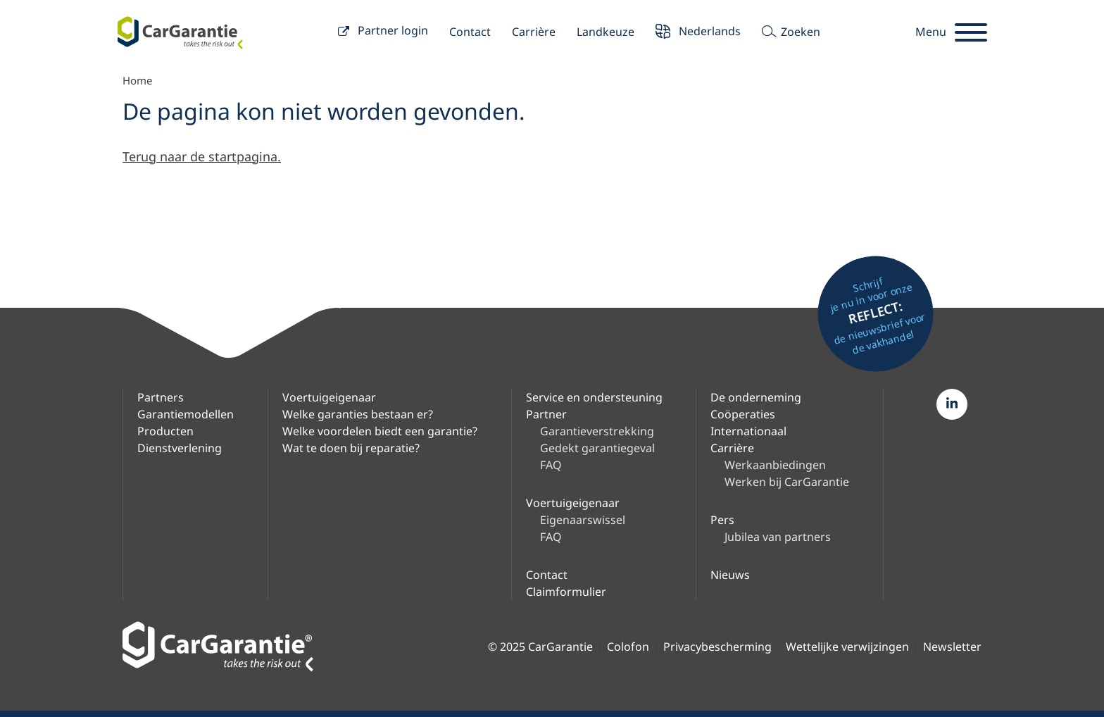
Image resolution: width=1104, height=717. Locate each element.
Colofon (628, 647)
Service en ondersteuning (594, 397)
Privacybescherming (717, 647)
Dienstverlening (179, 448)
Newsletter (952, 647)
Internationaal (748, 431)
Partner (546, 414)
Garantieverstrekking (597, 431)
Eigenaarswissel (582, 520)
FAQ (551, 465)
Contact (470, 31)
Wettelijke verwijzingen (847, 647)
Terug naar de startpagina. (202, 156)
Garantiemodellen (185, 414)
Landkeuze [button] (605, 31)
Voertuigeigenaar (329, 397)
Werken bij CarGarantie (786, 482)
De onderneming (755, 397)
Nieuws (730, 574)
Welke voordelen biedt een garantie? (379, 431)
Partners (160, 397)
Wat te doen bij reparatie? (351, 448)
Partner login (383, 32)
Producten (165, 431)
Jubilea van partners (777, 536)
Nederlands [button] (698, 32)
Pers (722, 520)
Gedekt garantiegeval (597, 448)
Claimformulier (566, 591)
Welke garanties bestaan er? (357, 414)
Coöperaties (742, 414)
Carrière (534, 31)
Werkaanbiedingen (775, 465)
